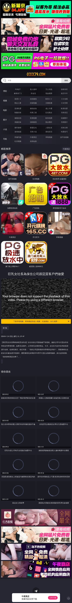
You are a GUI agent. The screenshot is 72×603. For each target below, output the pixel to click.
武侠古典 (64, 127)
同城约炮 (18, 137)
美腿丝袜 (18, 122)
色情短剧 (33, 141)
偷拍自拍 (33, 108)
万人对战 (48, 89)
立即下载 (52, 598)
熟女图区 (48, 122)
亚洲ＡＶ (18, 99)
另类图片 (64, 122)
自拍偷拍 (33, 99)
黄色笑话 (48, 132)
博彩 (5, 91)
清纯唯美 (33, 122)
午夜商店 (33, 137)
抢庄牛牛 (64, 93)
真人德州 (33, 89)
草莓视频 (48, 137)
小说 (5, 129)
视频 (5, 100)
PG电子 (18, 89)
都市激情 (18, 127)
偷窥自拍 (18, 118)
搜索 (66, 80)
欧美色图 (48, 118)
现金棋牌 (48, 93)
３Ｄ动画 (64, 99)
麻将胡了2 (18, 93)
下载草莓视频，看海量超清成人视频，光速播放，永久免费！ (41, 321)
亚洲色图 (33, 118)
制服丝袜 (18, 112)
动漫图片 (64, 118)
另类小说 (33, 132)
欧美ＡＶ (48, 99)
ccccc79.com (36, 74)
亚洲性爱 (18, 108)
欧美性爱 (64, 108)
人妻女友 (48, 127)
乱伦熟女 (48, 112)
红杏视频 (18, 141)
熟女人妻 (18, 103)
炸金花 (33, 93)
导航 (5, 139)
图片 (5, 119)
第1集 (5, 328)
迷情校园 (18, 132)
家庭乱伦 (33, 127)
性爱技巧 (64, 132)
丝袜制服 (33, 103)
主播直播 (48, 103)
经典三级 (33, 112)
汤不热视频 (64, 137)
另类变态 (64, 112)
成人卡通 (48, 108)
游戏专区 (64, 89)
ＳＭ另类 (64, 103)
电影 (5, 110)
